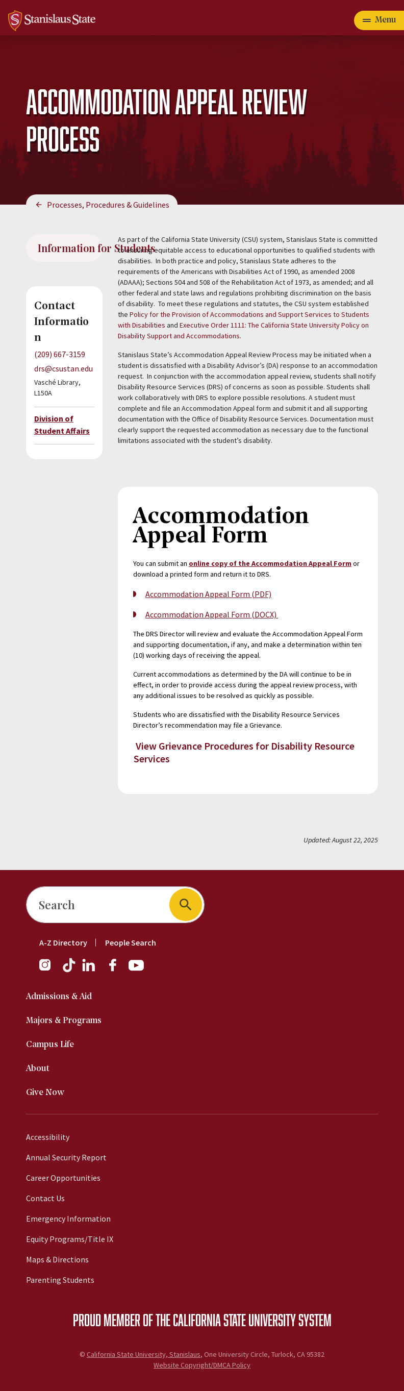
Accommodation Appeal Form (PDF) (208, 594)
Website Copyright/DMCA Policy (202, 1365)
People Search (130, 942)
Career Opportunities (63, 1178)
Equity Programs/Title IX (69, 1239)
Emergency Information (68, 1218)
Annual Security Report (66, 1157)
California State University (234, 1319)
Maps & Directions (57, 1259)
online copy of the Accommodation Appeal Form (270, 563)
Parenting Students (60, 1280)
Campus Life (50, 1045)
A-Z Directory (63, 942)
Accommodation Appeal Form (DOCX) (211, 614)
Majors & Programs (64, 1021)
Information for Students (70, 248)
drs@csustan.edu (63, 368)
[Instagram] (49, 970)
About (37, 1069)
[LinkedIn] (89, 970)
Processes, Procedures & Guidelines (108, 205)
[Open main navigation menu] (379, 20)
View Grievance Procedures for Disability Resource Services (244, 752)
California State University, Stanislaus (143, 1354)
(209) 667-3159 (59, 354)
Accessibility (47, 1137)
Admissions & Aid (59, 997)
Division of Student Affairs (62, 424)
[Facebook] (116, 970)
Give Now (45, 1093)
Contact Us (45, 1198)
